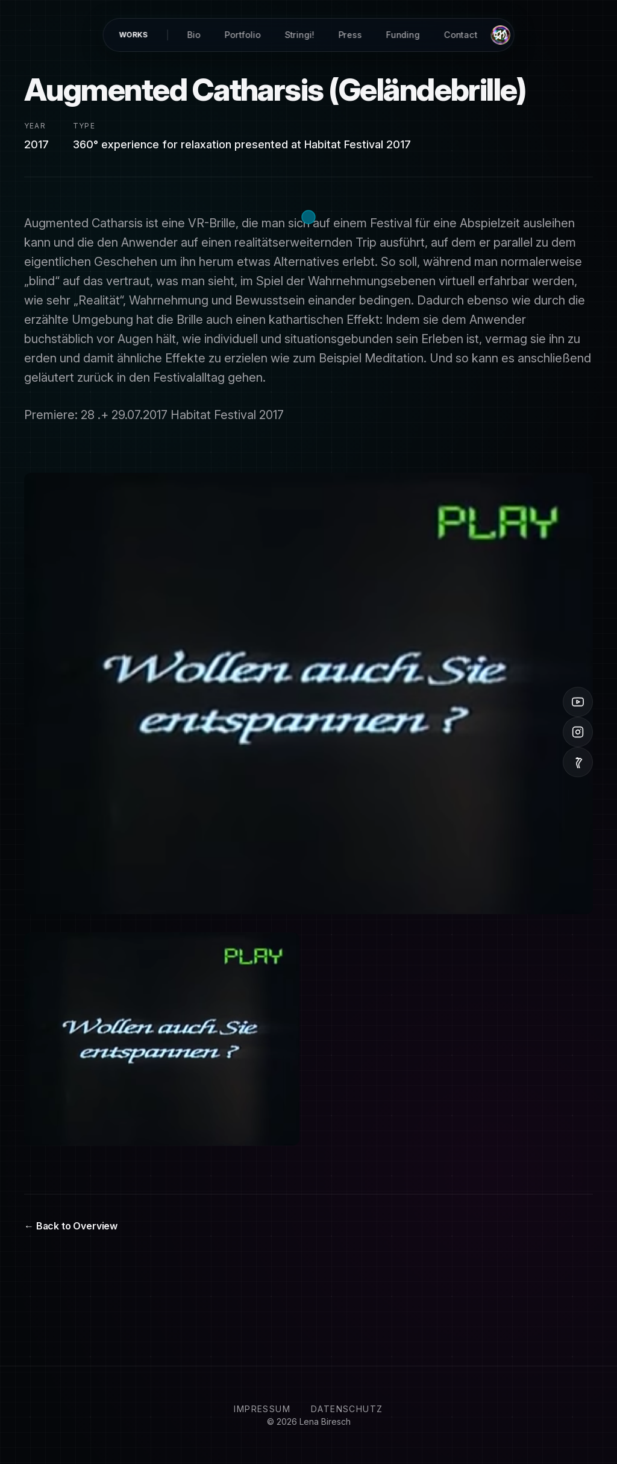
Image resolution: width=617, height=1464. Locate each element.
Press (350, 35)
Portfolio (243, 35)
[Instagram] (578, 732)
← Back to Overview (70, 1226)
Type (84, 125)
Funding (402, 35)
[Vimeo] (578, 762)
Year (35, 125)
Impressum (262, 1409)
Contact (460, 35)
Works (133, 34)
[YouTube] (578, 702)
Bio (194, 35)
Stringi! (299, 35)
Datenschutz (347, 1409)
